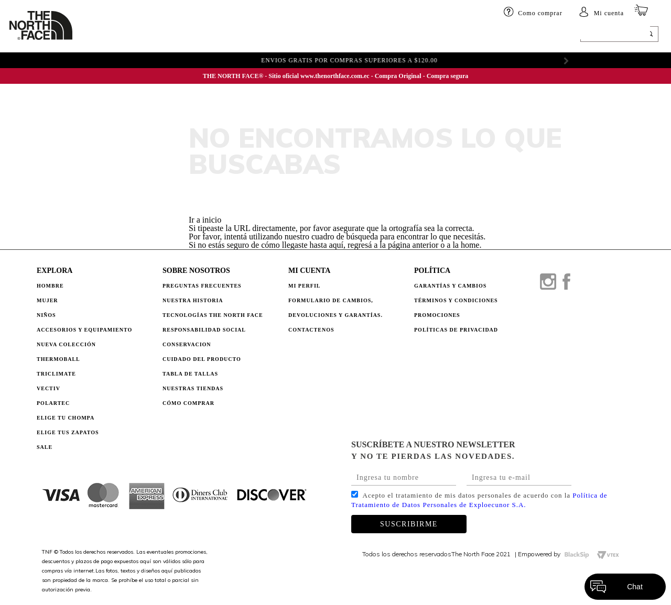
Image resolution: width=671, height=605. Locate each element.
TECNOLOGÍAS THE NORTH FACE (213, 315)
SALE (444, 35)
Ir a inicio (205, 219)
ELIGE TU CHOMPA (395, 35)
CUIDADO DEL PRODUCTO (202, 359)
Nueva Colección (66, 344)
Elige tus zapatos (68, 432)
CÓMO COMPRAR (188, 403)
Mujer (133, 35)
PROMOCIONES (437, 315)
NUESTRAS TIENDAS (193, 388)
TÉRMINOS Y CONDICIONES (456, 300)
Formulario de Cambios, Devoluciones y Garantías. (335, 308)
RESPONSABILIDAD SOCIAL (204, 330)
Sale (44, 447)
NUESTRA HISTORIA (193, 300)
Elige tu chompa (65, 418)
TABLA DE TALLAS (190, 374)
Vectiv (48, 388)
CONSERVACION (187, 344)
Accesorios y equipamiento (234, 35)
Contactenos (311, 330)
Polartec (53, 403)
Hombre (50, 286)
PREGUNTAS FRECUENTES (202, 286)
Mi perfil (304, 286)
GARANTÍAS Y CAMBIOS (450, 286)
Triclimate (56, 374)
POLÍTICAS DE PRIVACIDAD (456, 330)
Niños (164, 35)
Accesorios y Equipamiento (84, 330)
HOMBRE (98, 35)
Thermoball (58, 359)
